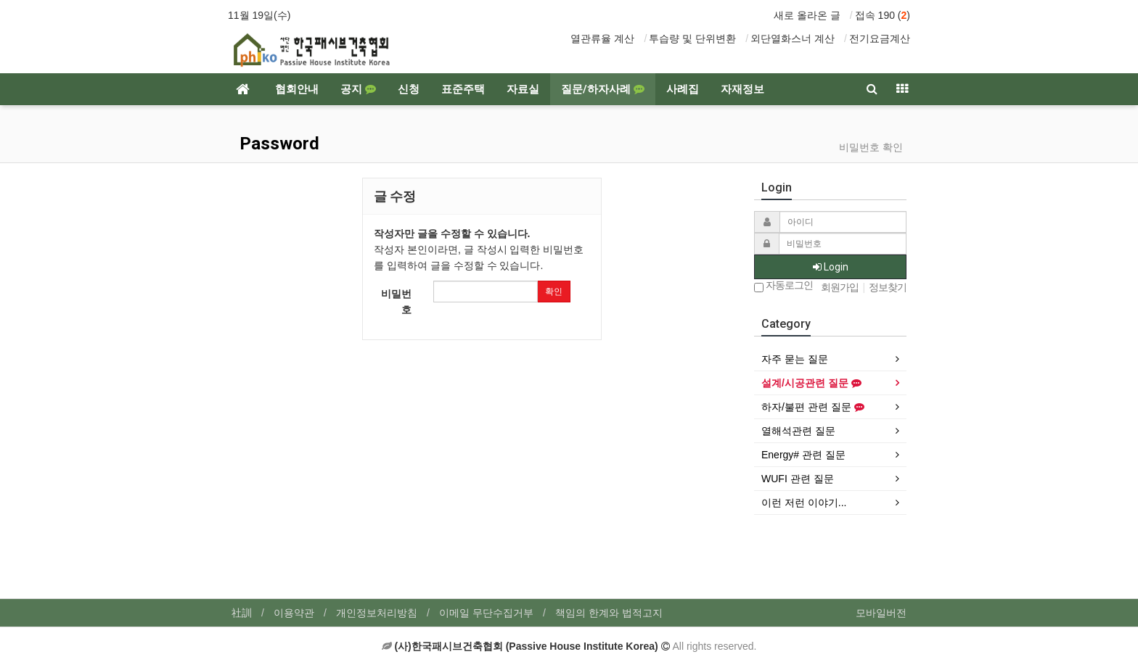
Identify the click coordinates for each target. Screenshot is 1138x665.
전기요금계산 (879, 38)
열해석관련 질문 (798, 431)
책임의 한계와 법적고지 (609, 613)
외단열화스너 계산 (792, 38)
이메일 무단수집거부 (486, 613)
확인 (553, 291)
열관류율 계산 (602, 38)
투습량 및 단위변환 (692, 38)
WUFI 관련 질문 (797, 478)
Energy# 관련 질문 (803, 454)
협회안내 (297, 89)
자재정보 (742, 89)
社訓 (242, 613)
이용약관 (294, 613)
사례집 (682, 89)
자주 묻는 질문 (794, 359)
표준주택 (463, 89)
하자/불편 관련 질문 (812, 407)
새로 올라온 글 (807, 15)
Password (277, 143)
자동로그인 (783, 286)
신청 (408, 89)
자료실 (523, 89)
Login (830, 267)
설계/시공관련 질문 (811, 383)
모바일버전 (881, 613)
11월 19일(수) (259, 15)
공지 (358, 89)
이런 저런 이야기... (803, 502)
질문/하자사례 (602, 89)
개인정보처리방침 (376, 613)
